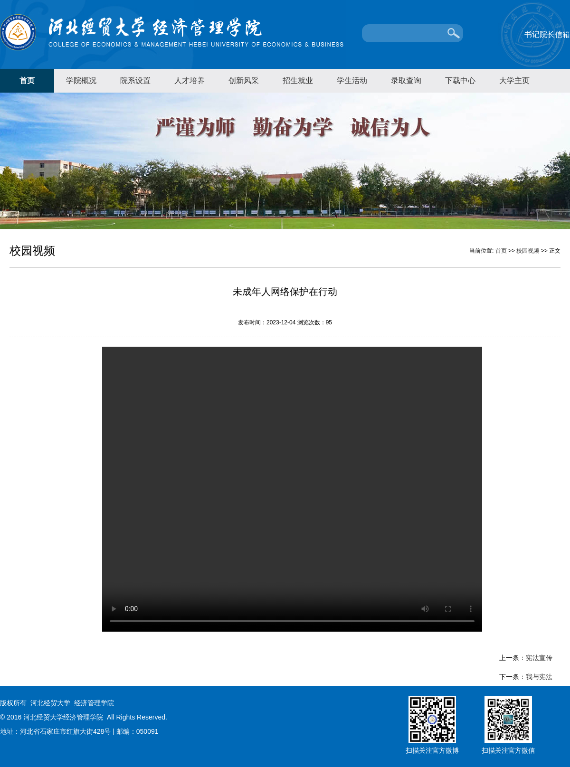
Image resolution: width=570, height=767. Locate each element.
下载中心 (460, 80)
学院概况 (81, 80)
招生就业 (298, 80)
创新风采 (243, 80)
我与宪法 (539, 677)
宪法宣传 (539, 658)
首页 (27, 80)
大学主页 (514, 80)
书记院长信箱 (547, 34)
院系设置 (135, 80)
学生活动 (352, 80)
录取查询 (406, 80)
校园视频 (527, 250)
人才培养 (189, 80)
